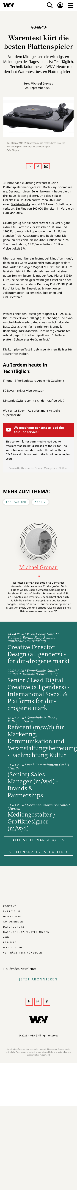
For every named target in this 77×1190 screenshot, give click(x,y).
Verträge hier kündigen (22, 952)
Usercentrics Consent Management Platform (44, 468)
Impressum (11, 911)
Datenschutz (13, 926)
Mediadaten (12, 947)
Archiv (40, 502)
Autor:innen (13, 921)
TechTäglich (16, 502)
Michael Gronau (42, 83)
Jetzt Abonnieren (38, 979)
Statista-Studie (20, 204)
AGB (6, 937)
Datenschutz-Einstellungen (26, 932)
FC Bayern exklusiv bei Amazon (23, 391)
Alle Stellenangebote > (38, 840)
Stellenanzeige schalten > (38, 852)
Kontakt (9, 906)
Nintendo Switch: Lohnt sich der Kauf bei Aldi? (33, 401)
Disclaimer (12, 916)
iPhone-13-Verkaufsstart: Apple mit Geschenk (33, 381)
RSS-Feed (10, 942)
